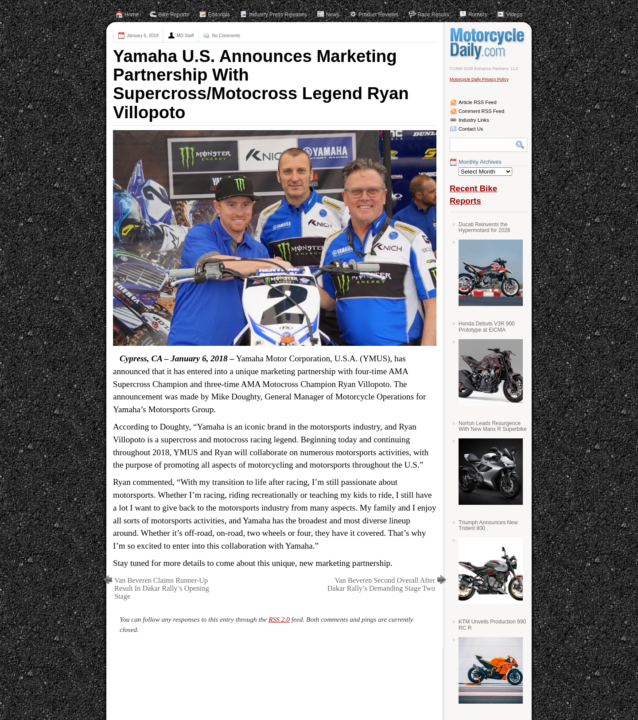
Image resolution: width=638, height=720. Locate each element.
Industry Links (474, 120)
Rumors (477, 15)
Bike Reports (174, 15)
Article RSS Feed (478, 102)
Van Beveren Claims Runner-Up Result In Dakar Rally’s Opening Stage (161, 588)
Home (131, 15)
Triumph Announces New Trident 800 (488, 525)
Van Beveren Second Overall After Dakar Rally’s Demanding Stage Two (381, 584)
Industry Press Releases (278, 15)
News (332, 15)
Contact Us (471, 129)
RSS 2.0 (279, 619)
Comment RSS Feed (481, 111)
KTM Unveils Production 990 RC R (492, 625)
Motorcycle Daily (488, 44)
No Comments (226, 35)
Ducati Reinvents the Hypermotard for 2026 (484, 227)
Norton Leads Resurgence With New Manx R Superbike (492, 426)
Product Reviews (378, 15)
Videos (514, 15)
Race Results (433, 15)
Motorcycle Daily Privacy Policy (479, 79)
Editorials (219, 15)
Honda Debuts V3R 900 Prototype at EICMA (487, 327)
